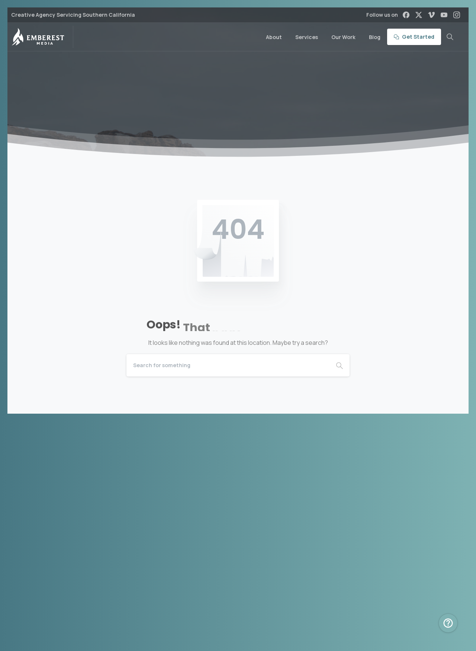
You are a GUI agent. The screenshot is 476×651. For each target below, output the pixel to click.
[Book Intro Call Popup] (448, 623)
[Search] (227, 365)
